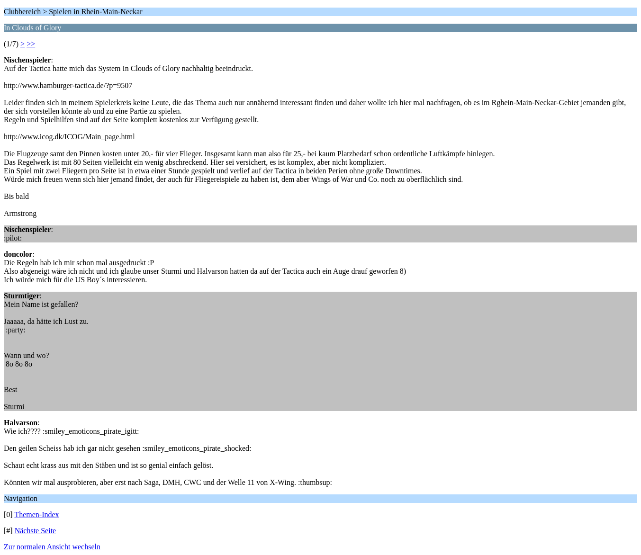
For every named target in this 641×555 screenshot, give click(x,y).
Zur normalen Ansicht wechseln (52, 547)
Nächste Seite (35, 531)
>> (31, 44)
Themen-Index (36, 514)
